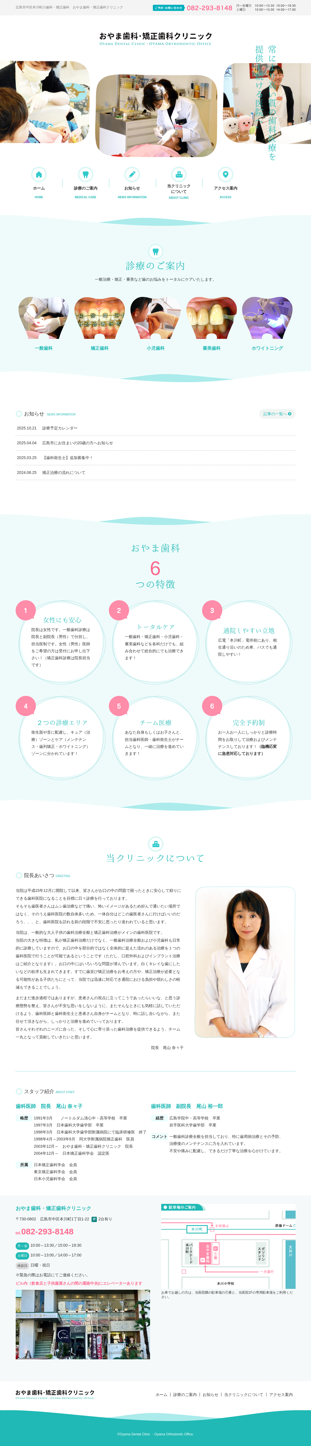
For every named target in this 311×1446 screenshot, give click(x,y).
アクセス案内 (225, 192)
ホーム (39, 192)
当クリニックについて (179, 192)
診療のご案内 (85, 192)
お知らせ (132, 192)
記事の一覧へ (277, 414)
